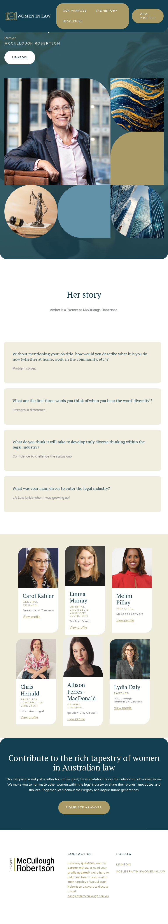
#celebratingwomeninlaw (140, 871)
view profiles (148, 16)
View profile (31, 616)
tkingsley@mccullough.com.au (88, 896)
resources (73, 21)
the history (106, 11)
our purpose (75, 11)
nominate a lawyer (84, 807)
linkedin (123, 864)
